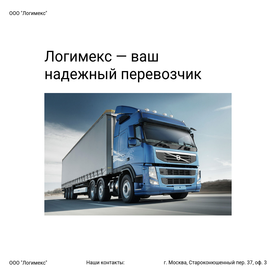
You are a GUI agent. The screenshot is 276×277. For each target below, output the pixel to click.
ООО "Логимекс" (28, 13)
